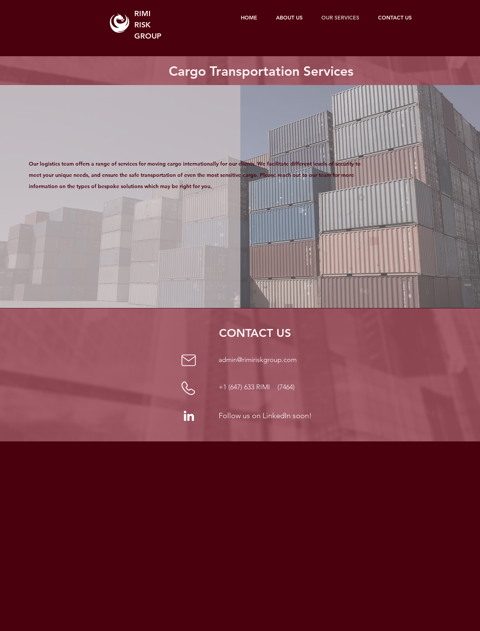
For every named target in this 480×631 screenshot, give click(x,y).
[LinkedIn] (189, 415)
